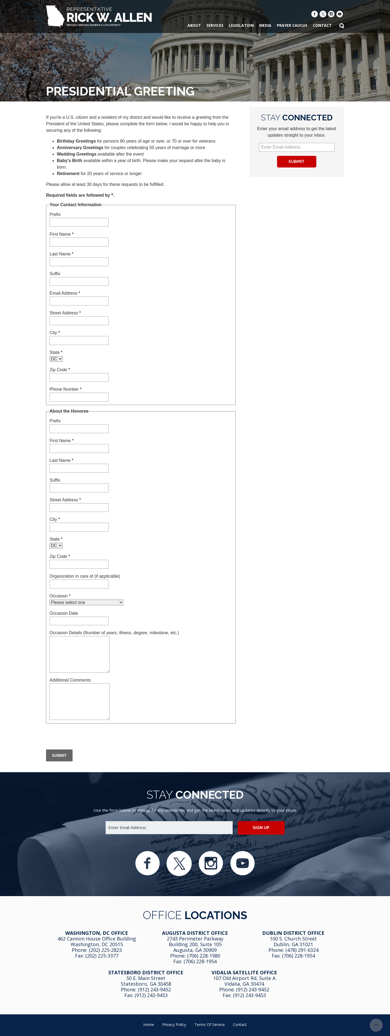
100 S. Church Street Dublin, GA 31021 (293, 941)
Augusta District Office (195, 933)
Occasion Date (64, 613)
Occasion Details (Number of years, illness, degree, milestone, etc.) (114, 632)
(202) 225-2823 (105, 950)
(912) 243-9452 (154, 989)
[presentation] (87, 737)
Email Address (65, 293)
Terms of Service (209, 1024)
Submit (296, 161)
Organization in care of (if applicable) (85, 576)
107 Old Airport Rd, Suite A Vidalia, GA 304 (244, 981)
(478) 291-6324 (301, 950)
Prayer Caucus (292, 25)
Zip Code (60, 369)
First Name (62, 234)
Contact (240, 1024)
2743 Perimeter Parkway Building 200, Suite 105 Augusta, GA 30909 (195, 944)
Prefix (55, 214)
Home (148, 1024)
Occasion (60, 596)
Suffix (55, 273)
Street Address (65, 313)
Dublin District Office (293, 933)
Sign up (261, 827)
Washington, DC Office (96, 933)
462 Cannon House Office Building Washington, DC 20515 (96, 941)
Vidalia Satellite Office (244, 972)
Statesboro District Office (145, 972)
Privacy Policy (174, 1024)
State (56, 352)
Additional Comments (70, 680)
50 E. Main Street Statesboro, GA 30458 (146, 981)
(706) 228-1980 (203, 955)
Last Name (61, 254)
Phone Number (66, 389)
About (194, 25)
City (55, 332)
